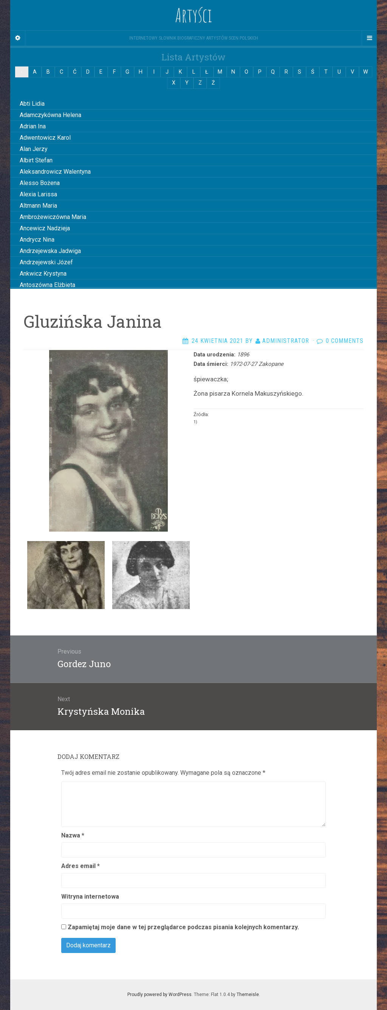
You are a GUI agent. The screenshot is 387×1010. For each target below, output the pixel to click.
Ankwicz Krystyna (43, 273)
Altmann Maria (38, 205)
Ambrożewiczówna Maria (53, 217)
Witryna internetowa (90, 896)
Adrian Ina (33, 126)
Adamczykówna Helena (50, 115)
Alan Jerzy (34, 149)
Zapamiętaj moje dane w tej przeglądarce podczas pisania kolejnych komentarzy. (183, 927)
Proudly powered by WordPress (159, 994)
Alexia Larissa (38, 194)
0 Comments (345, 340)
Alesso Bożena (40, 183)
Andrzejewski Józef (46, 262)
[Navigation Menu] (369, 38)
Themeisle (248, 994)
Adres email (80, 866)
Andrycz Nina (37, 239)
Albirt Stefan (36, 160)
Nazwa (72, 835)
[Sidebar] (17, 38)
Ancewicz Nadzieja (45, 228)
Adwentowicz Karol (45, 137)
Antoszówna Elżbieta (47, 284)
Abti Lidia (32, 103)
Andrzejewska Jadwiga (50, 250)
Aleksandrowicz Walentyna (55, 171)
